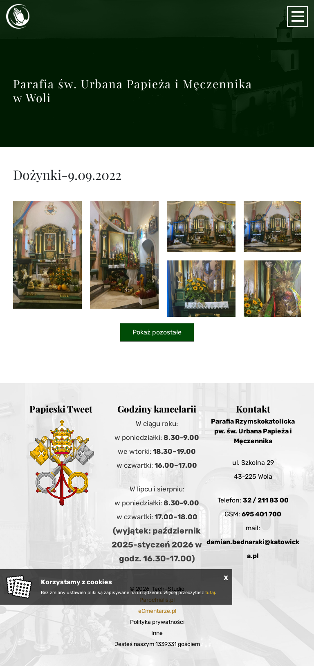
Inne (157, 633)
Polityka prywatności (157, 622)
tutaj (210, 592)
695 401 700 (261, 514)
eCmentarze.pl (157, 611)
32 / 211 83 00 (266, 500)
